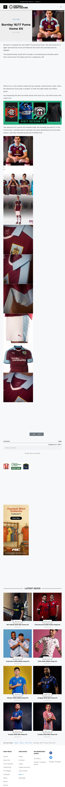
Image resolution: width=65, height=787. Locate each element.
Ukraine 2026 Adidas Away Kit (17, 698)
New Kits (18, 621)
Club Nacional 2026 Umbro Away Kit (47, 624)
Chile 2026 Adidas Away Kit (47, 661)
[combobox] (61, 7)
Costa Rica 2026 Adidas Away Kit (17, 661)
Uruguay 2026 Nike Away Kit (47, 698)
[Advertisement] (32, 71)
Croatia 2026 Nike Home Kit (47, 734)
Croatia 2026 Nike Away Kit (17, 734)
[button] (5, 7)
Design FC (38, 1)
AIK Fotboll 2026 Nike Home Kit (18, 624)
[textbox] (32, 447)
